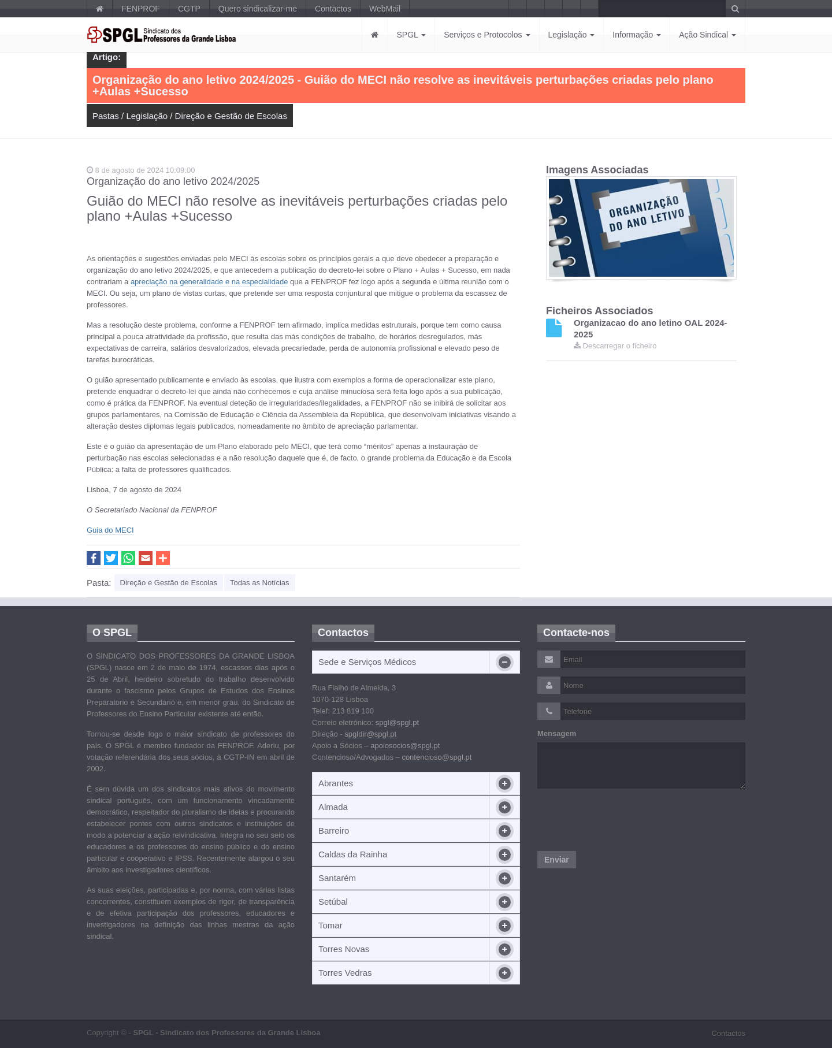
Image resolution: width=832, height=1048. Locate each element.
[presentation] (625, 819)
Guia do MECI (110, 530)
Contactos (333, 8)
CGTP (189, 8)
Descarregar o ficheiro (615, 346)
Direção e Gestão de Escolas (231, 116)
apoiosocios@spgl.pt (405, 745)
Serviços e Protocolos (487, 34)
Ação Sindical (707, 34)
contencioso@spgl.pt (436, 757)
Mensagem (556, 733)
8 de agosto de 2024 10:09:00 (141, 170)
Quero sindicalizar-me (257, 8)
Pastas (105, 116)
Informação (636, 34)
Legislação (571, 34)
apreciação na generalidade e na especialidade (209, 281)
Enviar (556, 859)
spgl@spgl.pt (397, 722)
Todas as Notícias (259, 582)
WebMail (384, 8)
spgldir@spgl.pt (370, 734)
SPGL (411, 34)
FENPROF (140, 8)
